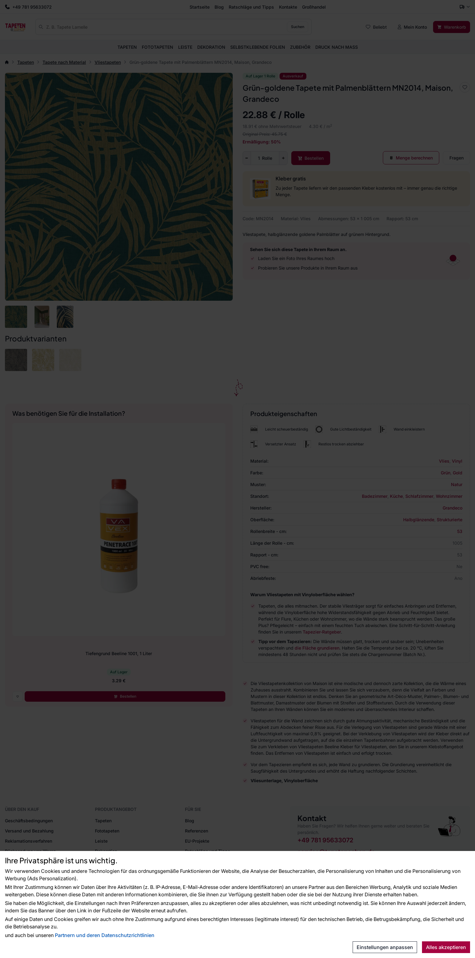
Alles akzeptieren (446, 947)
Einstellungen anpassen (385, 947)
